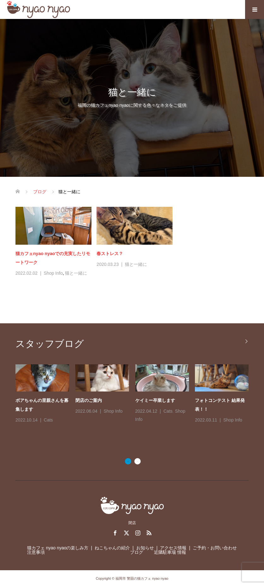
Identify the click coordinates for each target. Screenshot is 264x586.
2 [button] (137, 461)
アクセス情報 (173, 547)
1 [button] (128, 461)
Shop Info (53, 273)
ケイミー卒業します (155, 400)
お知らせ (145, 547)
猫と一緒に (76, 273)
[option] (135, 394)
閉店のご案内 (88, 400)
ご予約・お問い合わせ (215, 547)
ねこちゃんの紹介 (112, 547)
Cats (48, 419)
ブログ (136, 552)
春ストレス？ (110, 253)
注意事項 (36, 552)
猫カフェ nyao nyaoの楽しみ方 (58, 547)
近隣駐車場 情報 (170, 552)
